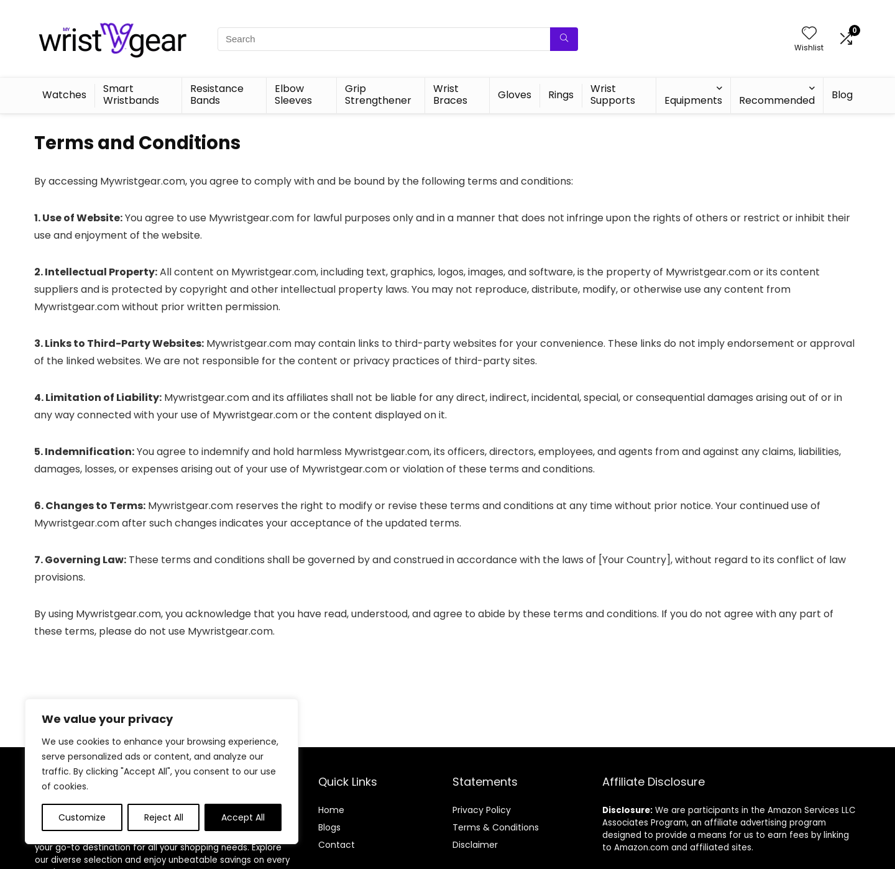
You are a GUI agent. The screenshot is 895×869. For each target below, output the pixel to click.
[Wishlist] (809, 34)
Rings (561, 95)
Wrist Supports (612, 94)
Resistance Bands (217, 94)
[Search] (564, 39)
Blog (842, 95)
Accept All (243, 817)
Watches (64, 95)
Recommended (777, 100)
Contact (336, 845)
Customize (82, 817)
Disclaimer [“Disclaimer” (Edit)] (475, 845)
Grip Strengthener (378, 94)
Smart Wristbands (131, 94)
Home (331, 810)
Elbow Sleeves (293, 94)
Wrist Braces (450, 94)
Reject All (163, 817)
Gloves (514, 95)
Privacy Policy (481, 810)
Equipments (693, 100)
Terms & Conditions (495, 827)
